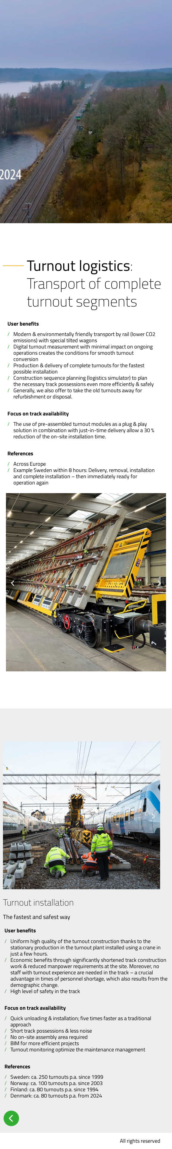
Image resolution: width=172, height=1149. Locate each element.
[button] (12, 583)
